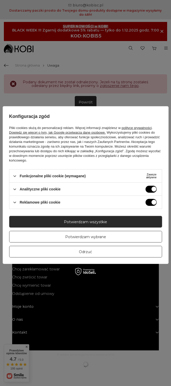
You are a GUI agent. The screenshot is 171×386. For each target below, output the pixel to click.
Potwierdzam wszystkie (85, 221)
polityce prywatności (137, 128)
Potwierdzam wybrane (85, 236)
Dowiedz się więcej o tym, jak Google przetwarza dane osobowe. (57, 132)
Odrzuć (85, 251)
